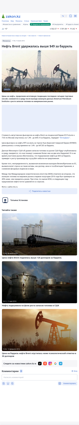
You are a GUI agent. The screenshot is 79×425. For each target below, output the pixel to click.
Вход (75, 371)
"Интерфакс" (64, 138)
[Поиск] (71, 16)
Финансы (19, 21)
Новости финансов (44, 36)
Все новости (32, 36)
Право (45, 21)
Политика (5, 21)
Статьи (26, 21)
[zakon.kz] (11, 16)
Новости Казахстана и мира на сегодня (14, 36)
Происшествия (36, 21)
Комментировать (69, 383)
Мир (12, 21)
